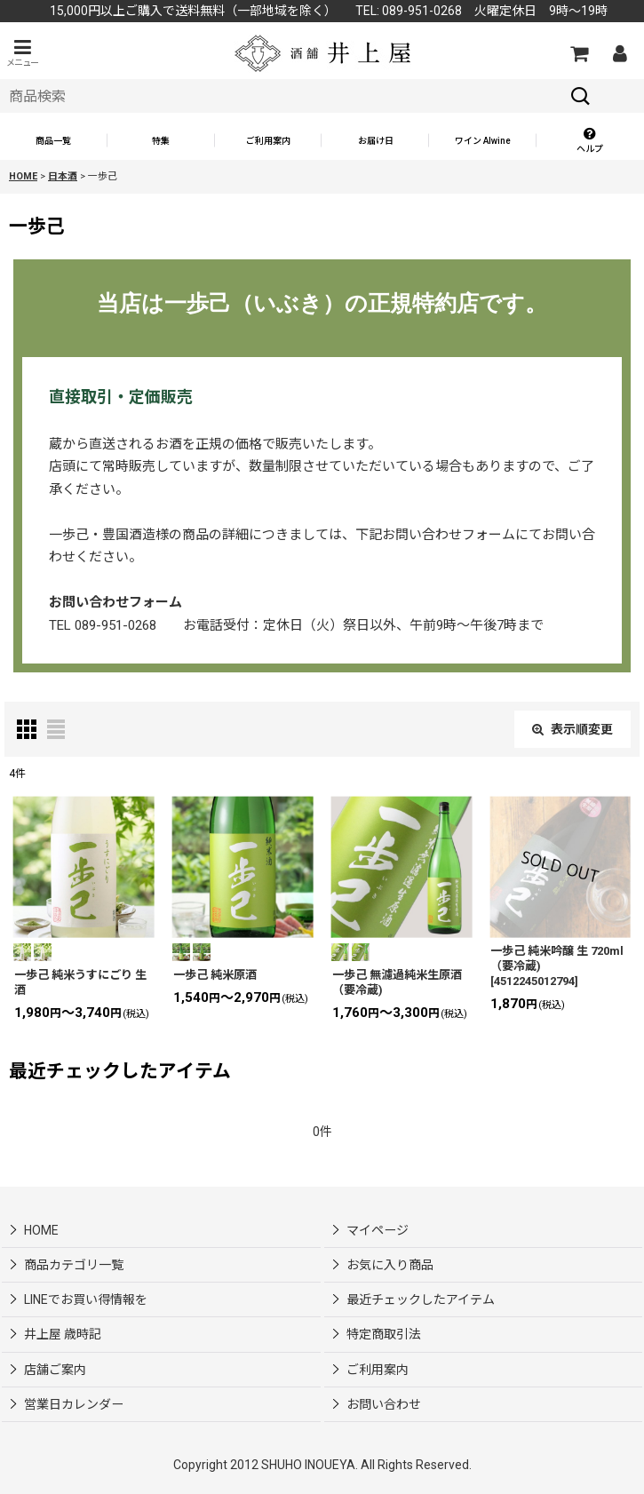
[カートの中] (578, 53)
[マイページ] (619, 53)
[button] (22, 53)
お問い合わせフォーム (115, 602)
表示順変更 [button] (572, 729)
